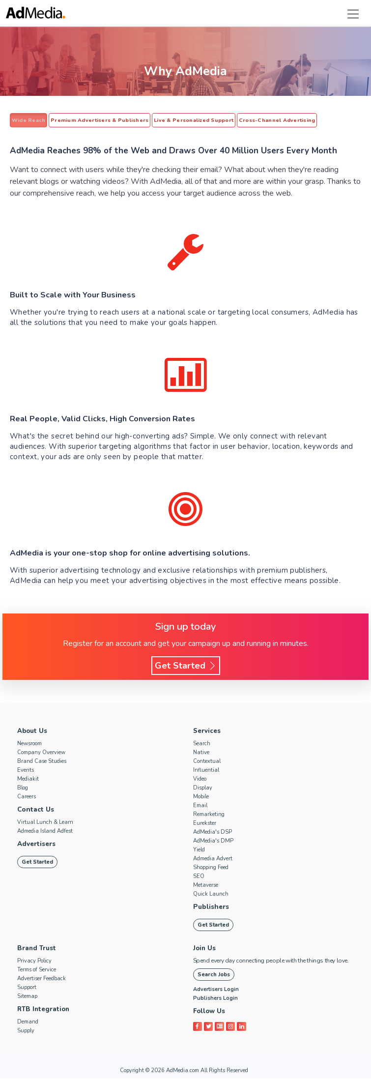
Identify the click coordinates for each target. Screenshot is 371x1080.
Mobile (201, 797)
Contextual (207, 762)
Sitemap (27, 997)
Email (200, 806)
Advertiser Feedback (41, 980)
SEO (198, 877)
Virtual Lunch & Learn (45, 823)
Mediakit (28, 780)
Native (201, 753)
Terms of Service (36, 971)
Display (202, 788)
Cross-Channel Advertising (266, 120)
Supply (25, 1032)
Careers (26, 797)
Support (26, 988)
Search (201, 744)
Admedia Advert (212, 859)
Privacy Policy (34, 962)
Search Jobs (214, 976)
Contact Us (35, 810)
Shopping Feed (210, 868)
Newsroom (29, 744)
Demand (27, 1023)
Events (25, 771)
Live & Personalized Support (186, 120)
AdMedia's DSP (212, 833)
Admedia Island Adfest (45, 832)
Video (199, 780)
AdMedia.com (182, 1072)
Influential (206, 771)
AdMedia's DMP (213, 842)
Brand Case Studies (41, 762)
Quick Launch (210, 895)
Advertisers (36, 845)
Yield (199, 850)
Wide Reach (27, 120)
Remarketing (209, 815)
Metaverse (205, 886)
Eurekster (204, 824)
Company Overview (41, 753)
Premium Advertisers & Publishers (95, 120)
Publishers (210, 908)
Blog (22, 788)
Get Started (186, 666)
